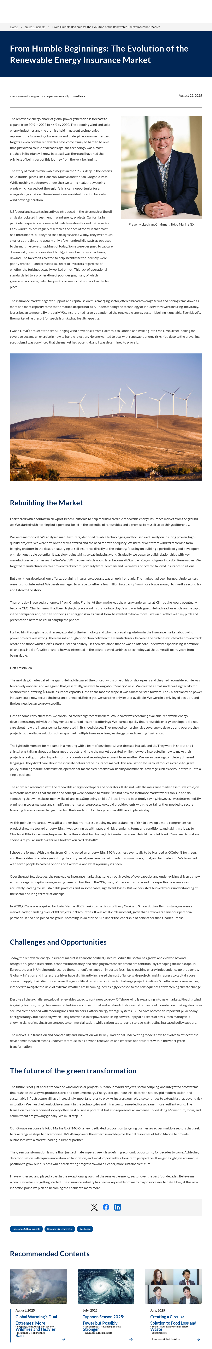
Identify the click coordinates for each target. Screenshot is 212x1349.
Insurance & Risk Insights (26, 1228)
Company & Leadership (59, 1228)
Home (14, 27)
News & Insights (35, 27)
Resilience (85, 1228)
